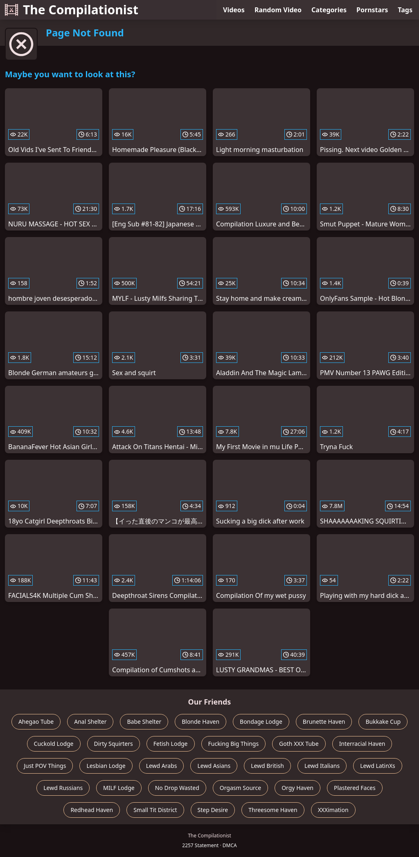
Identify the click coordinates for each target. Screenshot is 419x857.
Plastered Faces (355, 788)
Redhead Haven (91, 810)
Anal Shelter (90, 721)
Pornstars (372, 9)
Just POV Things (45, 766)
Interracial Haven (362, 743)
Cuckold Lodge (54, 743)
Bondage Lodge (261, 721)
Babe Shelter (144, 721)
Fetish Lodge (170, 743)
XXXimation (333, 810)
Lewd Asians (213, 766)
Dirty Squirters (113, 743)
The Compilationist (71, 9)
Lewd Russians (63, 788)
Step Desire (213, 810)
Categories (329, 9)
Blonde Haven (200, 721)
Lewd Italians (322, 766)
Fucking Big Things (233, 743)
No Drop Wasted (177, 788)
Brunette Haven (324, 721)
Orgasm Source (240, 788)
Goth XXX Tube (299, 743)
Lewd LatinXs (377, 766)
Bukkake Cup (383, 721)
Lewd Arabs (161, 766)
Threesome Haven (272, 810)
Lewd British (267, 766)
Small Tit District (155, 810)
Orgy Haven (297, 788)
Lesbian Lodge (105, 766)
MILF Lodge (119, 788)
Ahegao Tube (36, 721)
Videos (234, 9)
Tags (405, 9)
